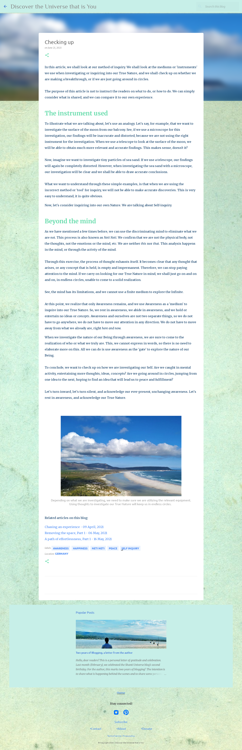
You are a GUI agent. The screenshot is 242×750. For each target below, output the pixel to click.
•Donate (146, 728)
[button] (47, 55)
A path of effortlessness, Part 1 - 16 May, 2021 (78, 539)
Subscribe (121, 722)
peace (113, 548)
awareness (61, 548)
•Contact (95, 728)
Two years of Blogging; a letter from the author (104, 652)
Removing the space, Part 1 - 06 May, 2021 (76, 533)
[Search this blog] (219, 6)
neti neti (98, 548)
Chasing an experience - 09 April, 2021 (74, 527)
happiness (80, 548)
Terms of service (114, 735)
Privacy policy (129, 735)
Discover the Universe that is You (53, 6)
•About (121, 728)
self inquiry (130, 548)
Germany (61, 553)
